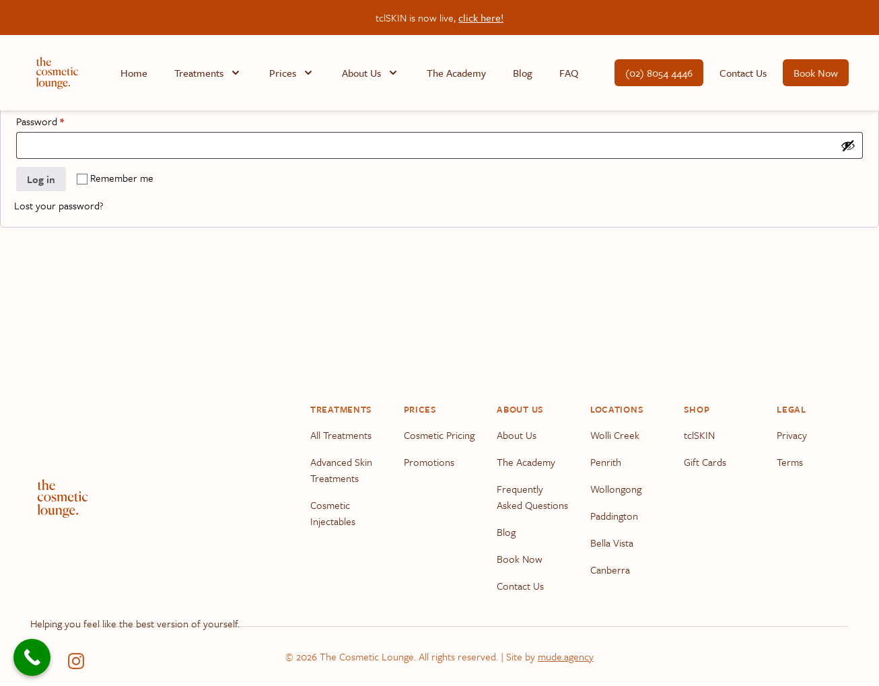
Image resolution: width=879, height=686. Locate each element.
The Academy (456, 72)
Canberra (610, 569)
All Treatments (341, 434)
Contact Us (743, 72)
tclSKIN (699, 434)
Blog (522, 72)
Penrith (605, 461)
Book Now (816, 72)
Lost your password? (59, 205)
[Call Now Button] (31, 657)
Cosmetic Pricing (439, 434)
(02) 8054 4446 (659, 72)
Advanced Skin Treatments (341, 469)
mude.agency (566, 656)
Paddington (614, 515)
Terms (790, 461)
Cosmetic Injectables (332, 513)
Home (133, 72)
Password (59, 119)
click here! (480, 17)
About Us (516, 434)
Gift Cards (705, 461)
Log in (41, 179)
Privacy (792, 434)
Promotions (429, 461)
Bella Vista (611, 542)
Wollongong (615, 488)
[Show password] (848, 145)
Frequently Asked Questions (532, 496)
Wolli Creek (614, 434)
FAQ (569, 72)
